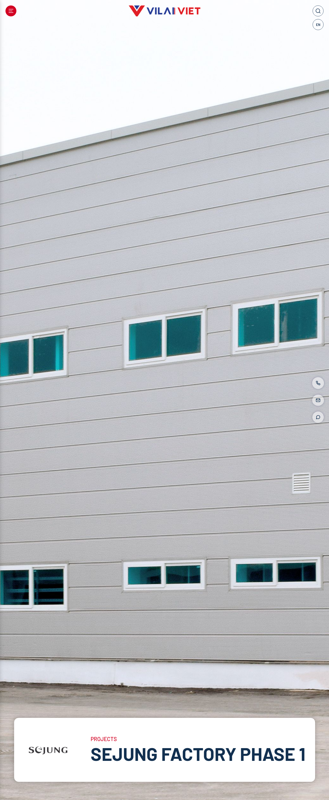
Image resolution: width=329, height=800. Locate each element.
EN (318, 25)
